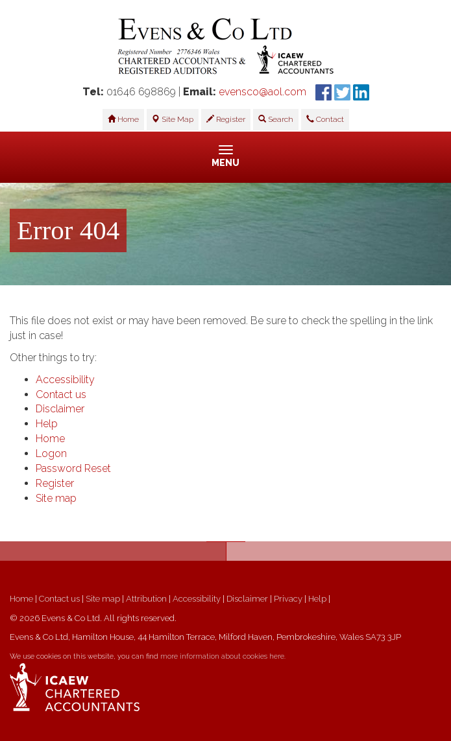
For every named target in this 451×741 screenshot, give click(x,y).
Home (123, 119)
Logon (51, 453)
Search (275, 119)
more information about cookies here (222, 656)
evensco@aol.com (262, 92)
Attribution (146, 599)
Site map (56, 498)
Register (225, 119)
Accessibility (65, 379)
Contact (325, 119)
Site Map (172, 119)
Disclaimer (60, 409)
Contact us (61, 394)
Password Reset (73, 468)
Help (47, 424)
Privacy (288, 599)
